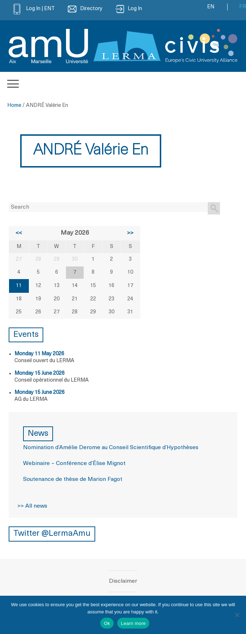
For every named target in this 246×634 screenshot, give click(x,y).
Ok (107, 623)
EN (210, 7)
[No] (237, 614)
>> (130, 233)
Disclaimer (123, 581)
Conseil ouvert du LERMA (44, 361)
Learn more (133, 623)
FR (242, 7)
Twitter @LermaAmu (52, 534)
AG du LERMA (31, 399)
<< (19, 233)
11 (19, 285)
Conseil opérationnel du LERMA (51, 380)
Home (14, 105)
